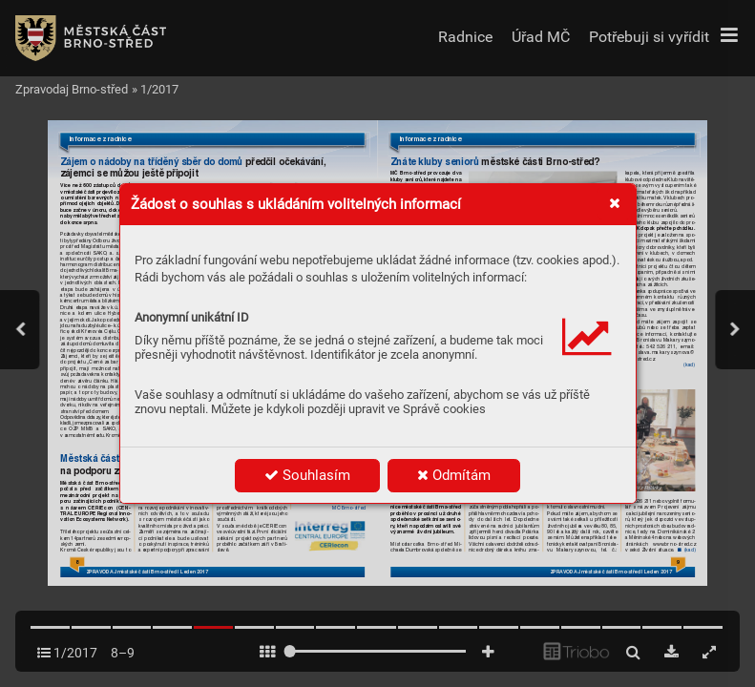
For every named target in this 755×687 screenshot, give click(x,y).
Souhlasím (307, 475)
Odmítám (454, 475)
